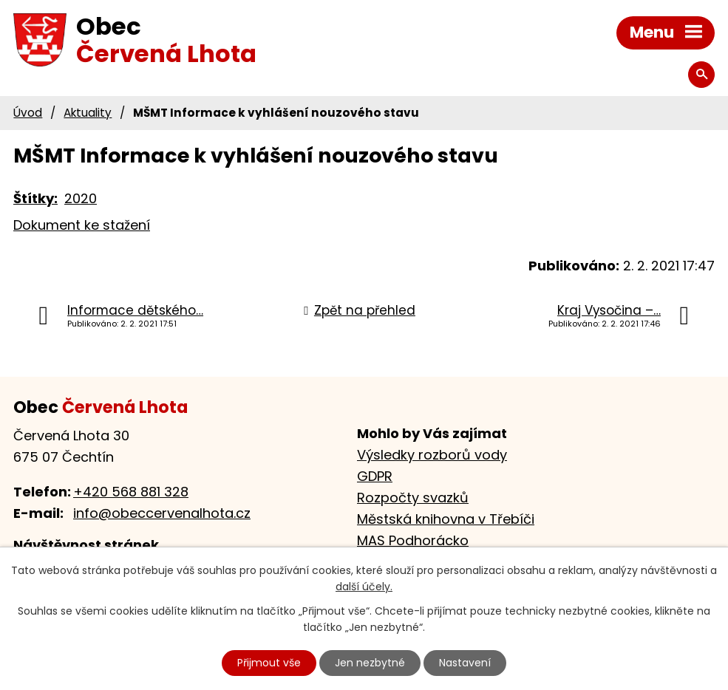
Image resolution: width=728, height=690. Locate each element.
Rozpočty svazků (413, 497)
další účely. (364, 587)
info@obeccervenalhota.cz (162, 513)
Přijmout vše (269, 662)
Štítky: (35, 198)
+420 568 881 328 (130, 491)
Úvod (27, 112)
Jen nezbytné (370, 662)
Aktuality (88, 112)
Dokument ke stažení (81, 225)
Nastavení (465, 662)
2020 (80, 198)
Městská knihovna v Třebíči (445, 519)
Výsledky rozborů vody (432, 454)
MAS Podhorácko (413, 540)
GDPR (374, 476)
